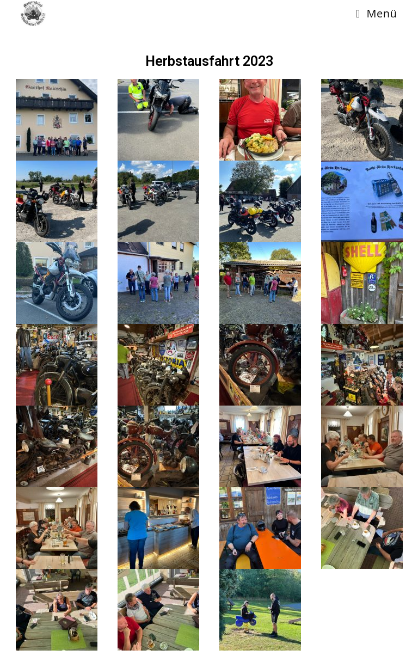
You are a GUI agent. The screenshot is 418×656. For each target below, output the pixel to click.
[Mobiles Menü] (376, 13)
